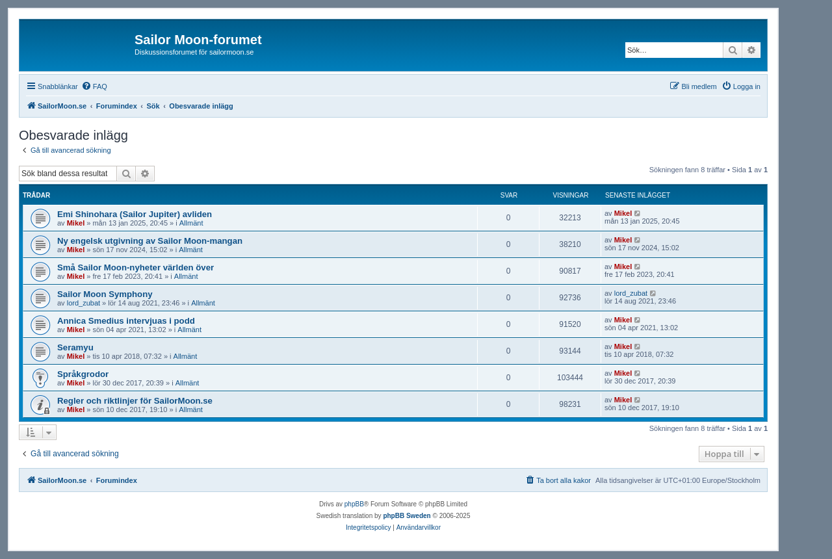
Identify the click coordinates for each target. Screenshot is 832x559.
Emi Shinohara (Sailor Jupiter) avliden (134, 214)
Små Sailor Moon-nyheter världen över (135, 267)
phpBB (354, 504)
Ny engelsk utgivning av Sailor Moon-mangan (149, 241)
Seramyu (75, 347)
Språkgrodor (83, 374)
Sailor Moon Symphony (105, 294)
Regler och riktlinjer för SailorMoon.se (135, 401)
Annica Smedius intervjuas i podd (126, 321)
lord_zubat (83, 303)
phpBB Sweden (406, 515)
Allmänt (191, 223)
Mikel (76, 223)
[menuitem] (94, 86)
